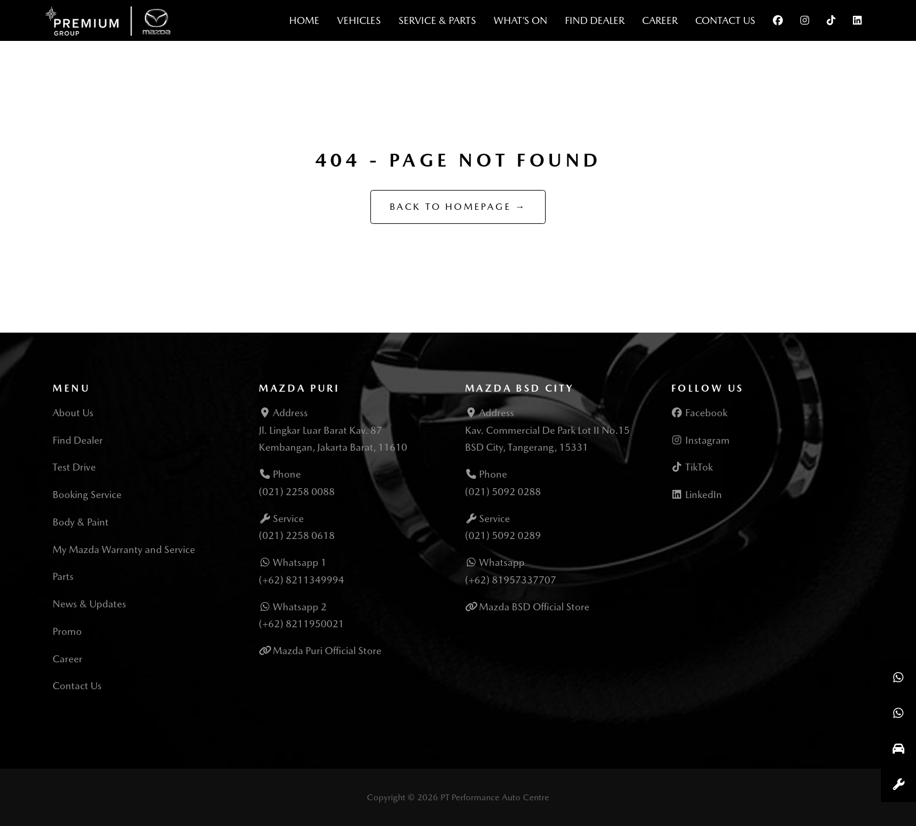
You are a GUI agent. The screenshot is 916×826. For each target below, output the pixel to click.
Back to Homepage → (458, 206)
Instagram (700, 440)
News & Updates (89, 604)
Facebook (699, 413)
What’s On (520, 20)
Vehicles (359, 20)
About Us (73, 413)
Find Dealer (594, 20)
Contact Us (725, 20)
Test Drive (74, 467)
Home (304, 20)
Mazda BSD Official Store (534, 607)
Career (660, 20)
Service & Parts (437, 20)
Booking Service (87, 494)
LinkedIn (696, 494)
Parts (63, 576)
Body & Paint (81, 522)
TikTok (692, 467)
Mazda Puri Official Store (327, 650)
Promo (67, 631)
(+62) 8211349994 (301, 580)
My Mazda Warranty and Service (124, 549)
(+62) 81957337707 (510, 580)
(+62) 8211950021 (301, 624)
